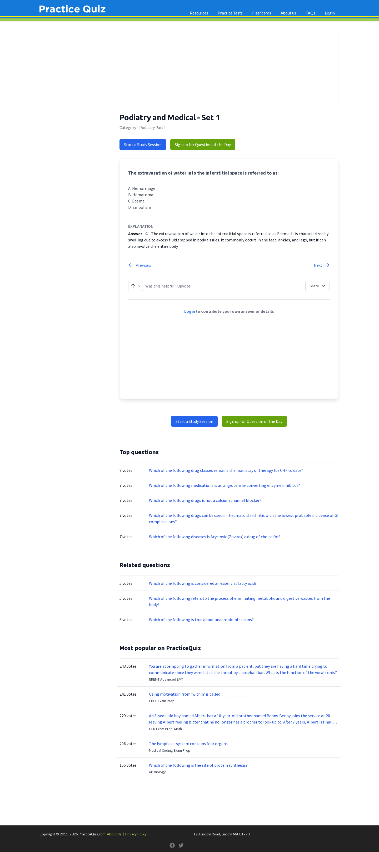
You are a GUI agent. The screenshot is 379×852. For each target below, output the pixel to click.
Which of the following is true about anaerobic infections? (201, 619)
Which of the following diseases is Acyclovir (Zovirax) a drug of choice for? (215, 536)
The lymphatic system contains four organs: (188, 743)
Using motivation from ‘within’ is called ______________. (200, 694)
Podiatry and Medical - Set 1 (169, 117)
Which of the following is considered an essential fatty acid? (203, 583)
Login (330, 13)
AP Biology (157, 772)
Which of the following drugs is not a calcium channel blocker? (205, 500)
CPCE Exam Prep (161, 701)
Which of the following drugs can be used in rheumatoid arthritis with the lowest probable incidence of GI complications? (243, 518)
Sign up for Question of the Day (203, 144)
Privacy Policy (136, 834)
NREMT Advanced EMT (166, 679)
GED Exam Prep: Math (165, 728)
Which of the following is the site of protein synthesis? (198, 765)
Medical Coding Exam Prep (169, 750)
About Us (114, 834)
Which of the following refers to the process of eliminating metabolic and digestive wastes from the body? (239, 601)
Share (318, 286)
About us (288, 13)
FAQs (310, 13)
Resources (199, 13)
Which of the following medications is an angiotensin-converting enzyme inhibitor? (224, 485)
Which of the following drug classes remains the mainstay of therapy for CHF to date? (226, 470)
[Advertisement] (185, 67)
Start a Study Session (143, 144)
